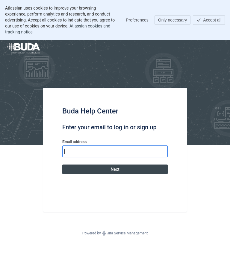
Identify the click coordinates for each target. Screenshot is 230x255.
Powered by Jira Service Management (115, 233)
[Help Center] (24, 48)
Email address (74, 142)
